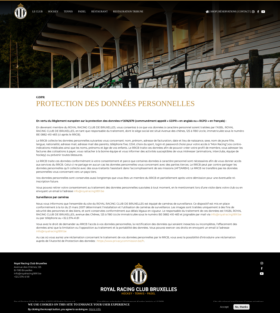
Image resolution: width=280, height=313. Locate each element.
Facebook (258, 11)
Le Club (37, 11)
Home (207, 11)
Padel (82, 11)
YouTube (263, 11)
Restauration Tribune (128, 11)
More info (95, 309)
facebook (262, 268)
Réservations (228, 11)
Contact (244, 11)
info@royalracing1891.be (89, 191)
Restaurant (99, 11)
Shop (213, 11)
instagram (262, 263)
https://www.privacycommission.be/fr (120, 241)
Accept (224, 307)
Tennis (68, 11)
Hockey (53, 11)
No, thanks (241, 307)
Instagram (253, 11)
